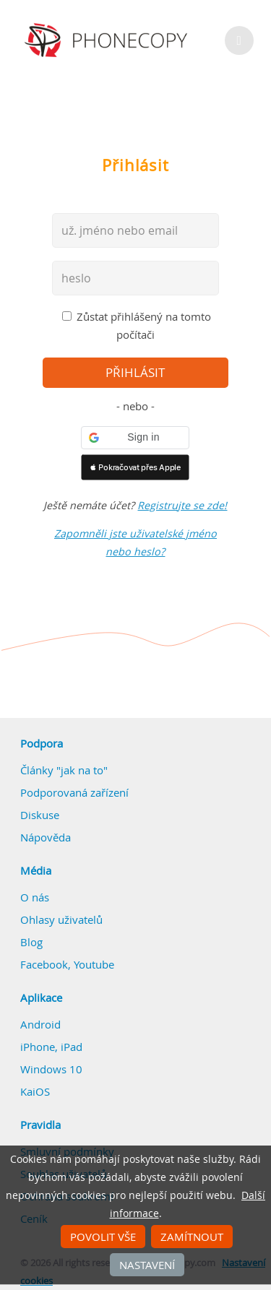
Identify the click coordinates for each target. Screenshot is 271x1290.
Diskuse (39, 815)
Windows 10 (51, 1069)
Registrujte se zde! (182, 505)
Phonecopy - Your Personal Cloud (108, 40)
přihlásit (135, 373)
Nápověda (45, 837)
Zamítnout (191, 1236)
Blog (31, 942)
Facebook (44, 964)
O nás (34, 897)
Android (40, 1024)
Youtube (94, 964)
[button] (135, 437)
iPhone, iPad (51, 1046)
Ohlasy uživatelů (61, 919)
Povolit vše (103, 1236)
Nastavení (147, 1264)
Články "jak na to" (64, 770)
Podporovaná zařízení (74, 792)
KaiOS (35, 1091)
